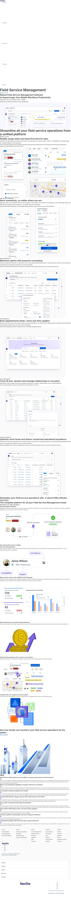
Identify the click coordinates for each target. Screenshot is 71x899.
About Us (59, 831)
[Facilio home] (2, 0)
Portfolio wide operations (21, 831)
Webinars (48, 837)
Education (33, 841)
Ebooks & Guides (49, 831)
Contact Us (59, 841)
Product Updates (49, 839)
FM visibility (18, 833)
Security (18, 853)
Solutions (5, 22)
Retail (32, 839)
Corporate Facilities (35, 833)
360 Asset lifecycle (20, 835)
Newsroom (59, 835)
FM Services (33, 835)
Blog (47, 835)
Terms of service (5, 853)
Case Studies (48, 833)
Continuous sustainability (21, 837)
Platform (4, 2)
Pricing (4, 84)
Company (5, 64)
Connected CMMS (5, 831)
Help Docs (48, 841)
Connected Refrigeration (7, 835)
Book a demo (3, 87)
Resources (5, 43)
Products (3, 862)
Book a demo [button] (4, 735)
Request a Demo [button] (4, 93)
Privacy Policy (11, 853)
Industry (3, 869)
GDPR (15, 853)
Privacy (56, 890)
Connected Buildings (6, 833)
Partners (59, 837)
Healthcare (33, 837)
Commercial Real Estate (36, 831)
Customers (59, 833)
